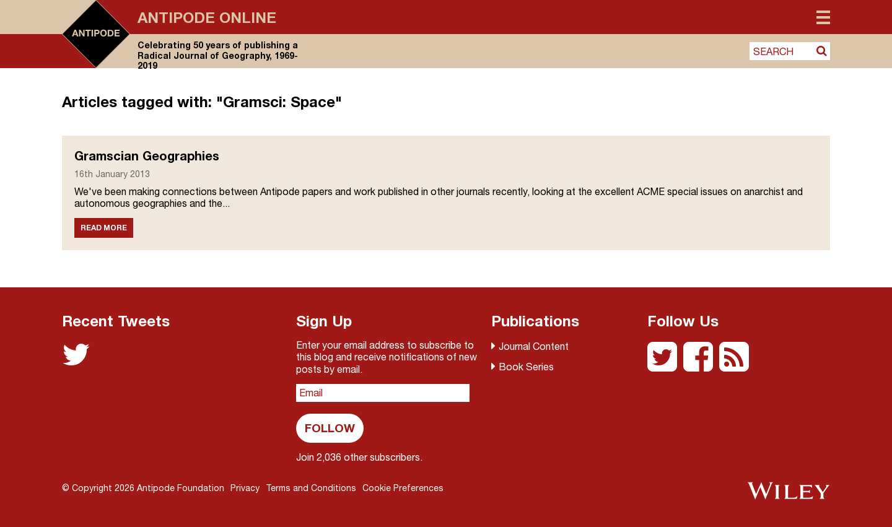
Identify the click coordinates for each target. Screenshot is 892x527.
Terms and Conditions (311, 488)
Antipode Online (207, 17)
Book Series (526, 366)
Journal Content (534, 346)
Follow (330, 427)
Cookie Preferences (403, 488)
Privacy (245, 488)
